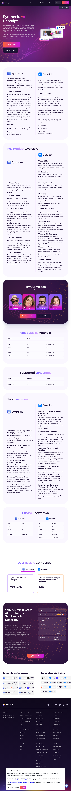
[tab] (28, 569)
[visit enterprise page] (44, 3)
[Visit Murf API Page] (39, 3)
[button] (16, 3)
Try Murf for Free (11, 44)
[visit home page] (6, 3)
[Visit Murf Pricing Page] (50, 3)
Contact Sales (10, 50)
